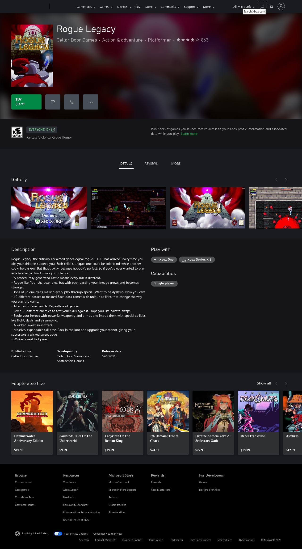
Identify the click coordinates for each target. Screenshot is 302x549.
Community (173, 6)
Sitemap (84, 539)
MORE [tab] (175, 163)
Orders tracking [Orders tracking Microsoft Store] (117, 504)
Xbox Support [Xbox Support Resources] (70, 489)
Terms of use (156, 539)
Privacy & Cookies (132, 539)
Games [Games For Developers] (203, 482)
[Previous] (276, 179)
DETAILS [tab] (126, 163)
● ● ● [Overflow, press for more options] (90, 102)
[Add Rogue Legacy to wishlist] (52, 102)
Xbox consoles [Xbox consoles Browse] (23, 482)
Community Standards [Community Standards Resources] (75, 504)
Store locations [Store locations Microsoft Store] (117, 512)
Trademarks (176, 539)
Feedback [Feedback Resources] (68, 497)
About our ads (247, 539)
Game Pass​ (84, 6)
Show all (264, 382)
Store (152, 6)
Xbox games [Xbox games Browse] (22, 489)
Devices (124, 6)
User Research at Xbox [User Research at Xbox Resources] (76, 519)
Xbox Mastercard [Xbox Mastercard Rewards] (160, 489)
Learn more (189, 133)
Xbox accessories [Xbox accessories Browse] (24, 504)
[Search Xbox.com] (262, 6)
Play (140, 6)
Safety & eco (225, 539)
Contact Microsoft (105, 539)
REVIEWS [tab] (151, 163)
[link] (32, 423)
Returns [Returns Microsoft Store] (113, 497)
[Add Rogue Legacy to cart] (71, 102)
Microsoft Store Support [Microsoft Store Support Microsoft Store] (122, 489)
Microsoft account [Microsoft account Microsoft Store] (119, 482)
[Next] (286, 179)
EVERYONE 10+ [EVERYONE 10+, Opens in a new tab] (42, 130)
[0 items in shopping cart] (271, 6)
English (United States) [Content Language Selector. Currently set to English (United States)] (35, 533)
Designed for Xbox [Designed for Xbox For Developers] (209, 489)
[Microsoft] (31, 6)
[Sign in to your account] (281, 6)
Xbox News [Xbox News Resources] (69, 482)
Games (105, 6)
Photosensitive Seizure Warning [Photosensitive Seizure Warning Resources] (81, 512)
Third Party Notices (200, 539)
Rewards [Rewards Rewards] (156, 482)
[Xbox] (62, 6)
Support (195, 6)
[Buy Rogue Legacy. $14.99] (26, 102)
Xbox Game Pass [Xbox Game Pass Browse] (24, 497)
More (213, 6)
